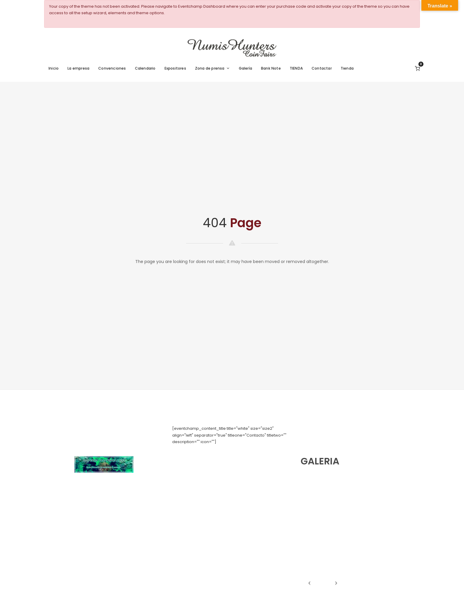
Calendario (145, 68)
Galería (245, 68)
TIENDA (296, 68)
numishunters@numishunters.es (203, 455)
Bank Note (271, 68)
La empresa (78, 68)
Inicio (54, 68)
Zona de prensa (212, 68)
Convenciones (112, 68)
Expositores (175, 68)
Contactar (322, 68)
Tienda (347, 68)
